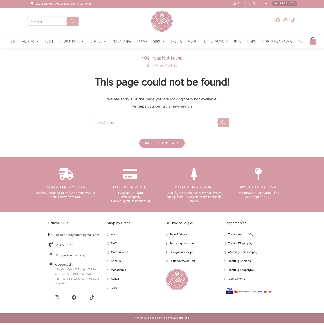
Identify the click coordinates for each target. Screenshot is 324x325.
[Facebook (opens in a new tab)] (278, 20)
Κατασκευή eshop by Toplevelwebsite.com (162, 320)
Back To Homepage (162, 145)
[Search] (73, 21)
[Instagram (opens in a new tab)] (285, 20)
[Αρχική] (148, 65)
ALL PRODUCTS (284, 3)
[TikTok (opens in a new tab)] (293, 20)
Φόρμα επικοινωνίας (70, 257)
